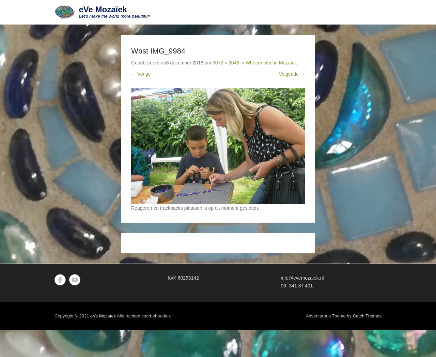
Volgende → (292, 74)
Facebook (60, 279)
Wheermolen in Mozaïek (271, 62)
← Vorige (141, 74)
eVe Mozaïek (103, 9)
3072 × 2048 (226, 62)
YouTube (74, 279)
